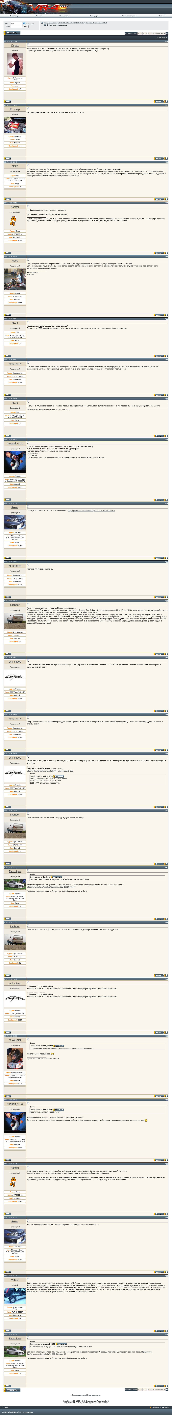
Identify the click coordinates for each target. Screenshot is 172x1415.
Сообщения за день (129, 16)
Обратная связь (26, 1412)
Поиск (161, 16)
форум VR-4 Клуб (50, 23)
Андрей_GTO (15, 443)
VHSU (15, 1279)
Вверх (5, 1407)
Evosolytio (15, 871)
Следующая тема (93, 1395)
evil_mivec (15, 661)
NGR (15, 166)
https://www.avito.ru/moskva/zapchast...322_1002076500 (51, 887)
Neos (15, 260)
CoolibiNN (15, 1040)
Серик (15, 45)
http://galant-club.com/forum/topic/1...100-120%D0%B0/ (91, 510)
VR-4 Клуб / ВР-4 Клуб (10, 1412)
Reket (14, 507)
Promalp (15, 109)
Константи (15, 363)
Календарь (94, 16)
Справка (39, 16)
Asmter (15, 206)
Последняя (160, 33)
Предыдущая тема (79, 1395)
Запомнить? (28, 24)
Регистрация (14, 16)
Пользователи (65, 16)
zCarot (106, 1401)
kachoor (14, 604)
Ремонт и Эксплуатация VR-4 (96, 23)
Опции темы (160, 37)
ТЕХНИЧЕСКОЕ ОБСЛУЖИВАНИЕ (71, 23)
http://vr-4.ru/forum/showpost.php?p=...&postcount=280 (50, 771)
